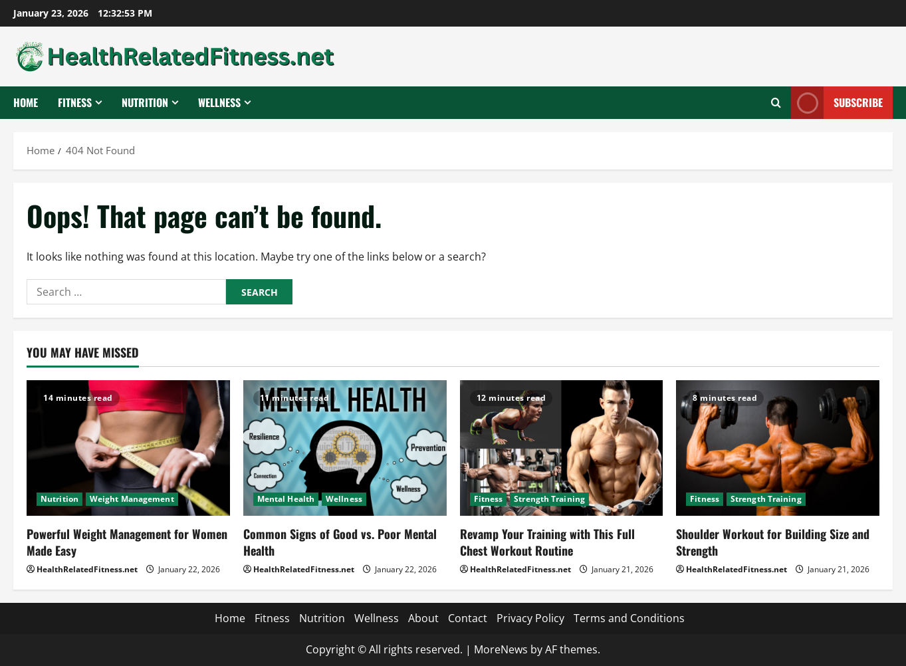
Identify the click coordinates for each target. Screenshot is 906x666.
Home (25, 102)
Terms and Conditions (629, 618)
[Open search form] (776, 103)
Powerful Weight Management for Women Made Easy (127, 542)
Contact (467, 618)
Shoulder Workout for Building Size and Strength (772, 542)
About (423, 618)
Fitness (75, 102)
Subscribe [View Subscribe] (837, 102)
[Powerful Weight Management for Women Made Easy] (128, 448)
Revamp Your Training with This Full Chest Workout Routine (547, 542)
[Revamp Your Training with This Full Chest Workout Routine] (561, 448)
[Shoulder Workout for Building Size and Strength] (777, 448)
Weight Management (132, 498)
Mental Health (285, 498)
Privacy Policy (530, 618)
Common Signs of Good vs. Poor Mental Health (340, 542)
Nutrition (145, 102)
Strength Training (549, 498)
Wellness (219, 102)
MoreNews (501, 649)
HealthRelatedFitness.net (87, 569)
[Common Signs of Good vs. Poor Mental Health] (345, 448)
